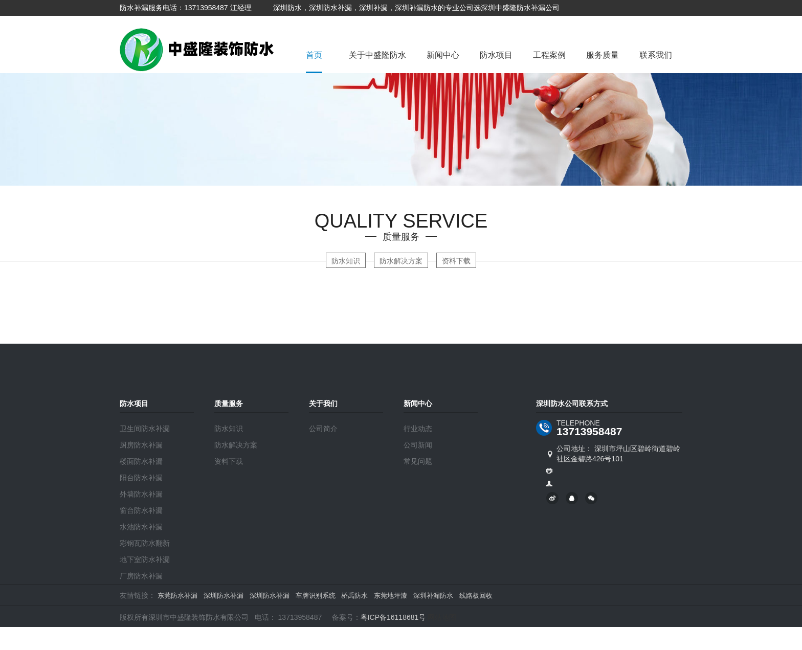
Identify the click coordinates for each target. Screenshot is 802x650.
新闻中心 (443, 55)
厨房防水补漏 (141, 445)
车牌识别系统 (316, 595)
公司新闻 (418, 445)
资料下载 (456, 261)
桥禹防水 (354, 595)
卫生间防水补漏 (145, 428)
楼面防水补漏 (141, 461)
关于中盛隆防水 (377, 55)
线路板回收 (476, 595)
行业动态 (418, 428)
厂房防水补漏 (141, 576)
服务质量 (602, 55)
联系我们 (655, 55)
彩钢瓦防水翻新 (145, 543)
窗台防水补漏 (141, 510)
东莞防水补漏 (177, 595)
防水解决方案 (401, 261)
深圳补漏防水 (433, 595)
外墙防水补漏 (141, 494)
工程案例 (549, 55)
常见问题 (418, 461)
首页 (314, 55)
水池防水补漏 (141, 527)
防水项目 (496, 55)
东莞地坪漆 (390, 595)
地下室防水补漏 (145, 559)
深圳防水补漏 (223, 595)
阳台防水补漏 (141, 478)
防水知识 (345, 261)
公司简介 (323, 428)
